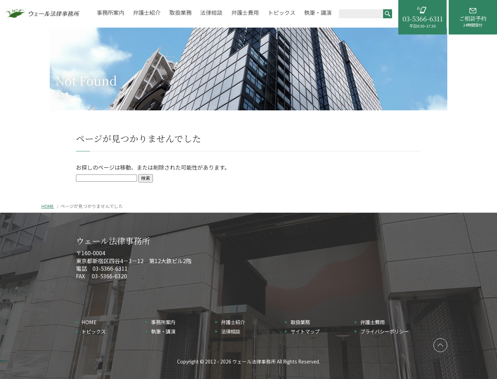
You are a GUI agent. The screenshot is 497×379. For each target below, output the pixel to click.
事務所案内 (110, 13)
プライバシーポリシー (384, 331)
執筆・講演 (318, 13)
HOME (47, 206)
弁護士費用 (245, 13)
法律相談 (211, 13)
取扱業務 (180, 13)
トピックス (281, 13)
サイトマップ (305, 331)
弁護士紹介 (146, 13)
